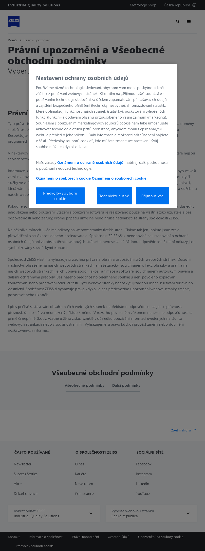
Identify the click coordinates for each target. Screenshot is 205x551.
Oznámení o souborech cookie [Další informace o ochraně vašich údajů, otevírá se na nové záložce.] (63, 178)
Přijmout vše (152, 196)
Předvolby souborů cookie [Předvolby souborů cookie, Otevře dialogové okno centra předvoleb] (60, 195)
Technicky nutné (114, 196)
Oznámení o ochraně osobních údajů (91, 162)
